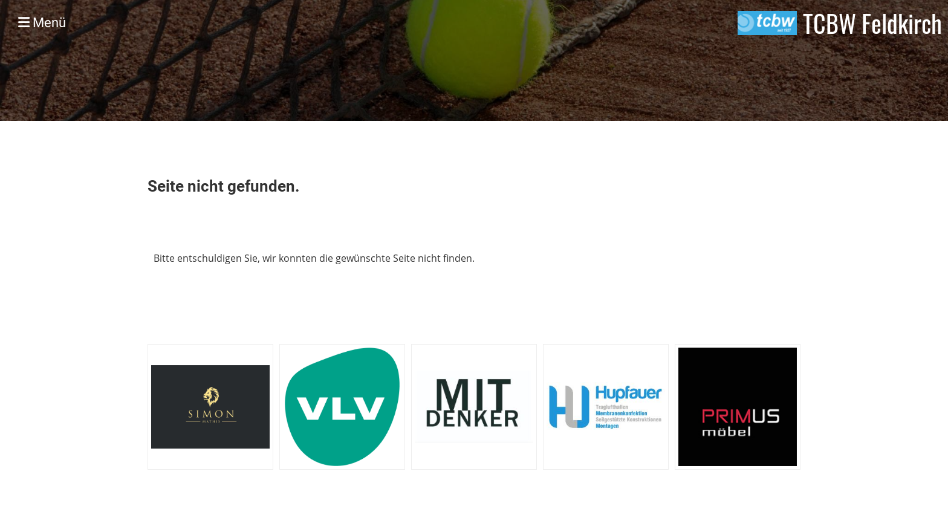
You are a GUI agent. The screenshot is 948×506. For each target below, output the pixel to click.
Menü (42, 22)
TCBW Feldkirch (872, 23)
